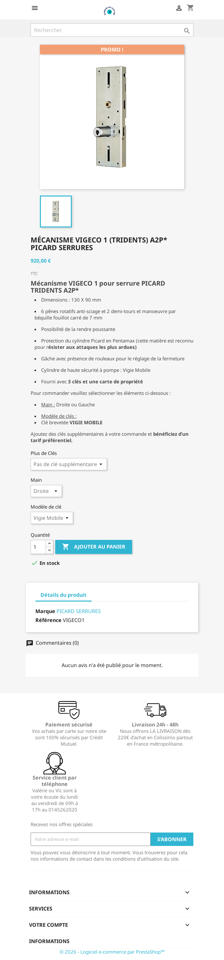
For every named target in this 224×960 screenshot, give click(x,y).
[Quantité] (38, 547)
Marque (45, 611)
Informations (49, 941)
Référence (48, 620)
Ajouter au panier (93, 547)
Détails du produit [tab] (63, 594)
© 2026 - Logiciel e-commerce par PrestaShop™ (112, 951)
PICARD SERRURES (78, 611)
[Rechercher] (112, 30)
